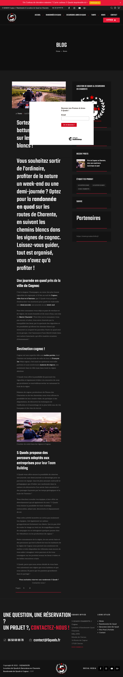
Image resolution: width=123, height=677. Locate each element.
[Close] (93, 102)
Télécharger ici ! (95, 3)
